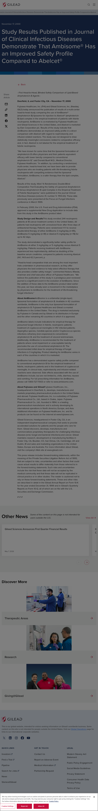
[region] (49, 802)
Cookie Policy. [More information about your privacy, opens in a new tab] (54, 801)
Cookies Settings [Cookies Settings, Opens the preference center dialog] (7, 806)
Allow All (41, 806)
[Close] (94, 797)
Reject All (24, 806)
